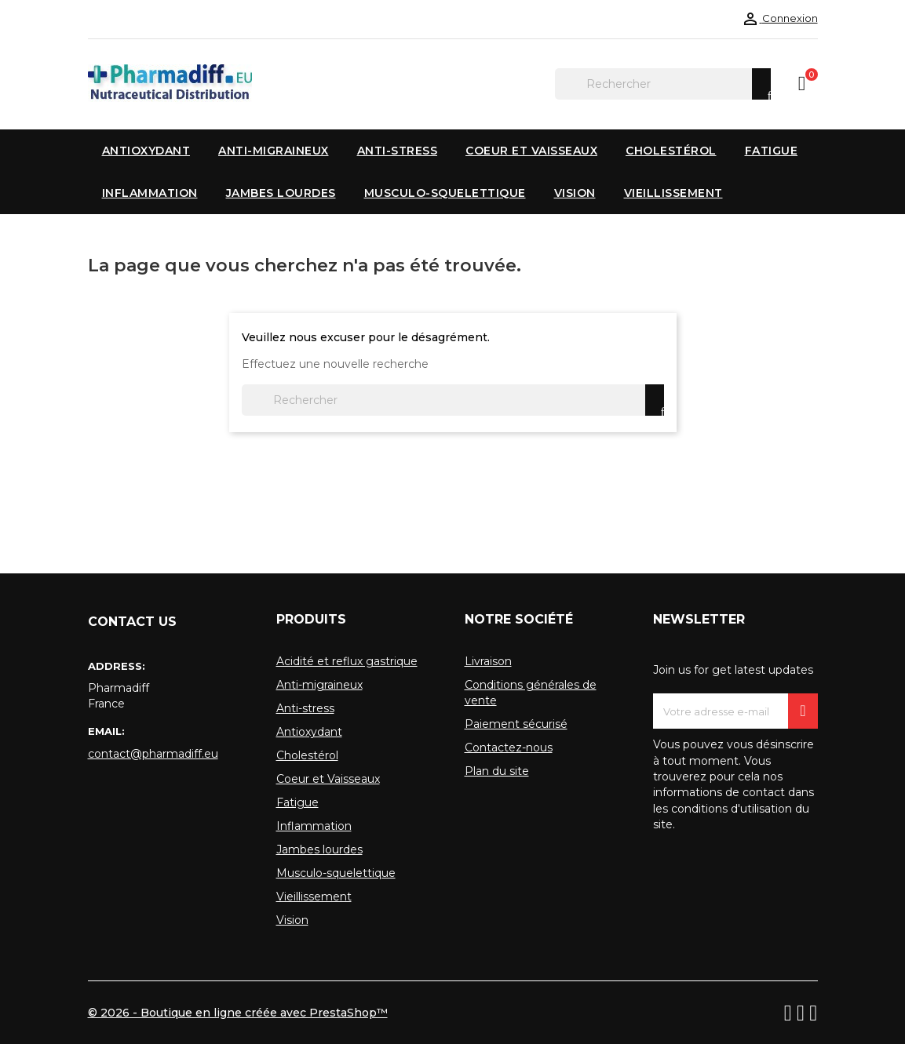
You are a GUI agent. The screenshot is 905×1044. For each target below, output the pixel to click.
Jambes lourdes (319, 849)
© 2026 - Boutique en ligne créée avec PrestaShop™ (238, 1013)
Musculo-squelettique (336, 873)
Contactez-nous (509, 747)
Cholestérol (307, 755)
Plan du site (497, 771)
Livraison (488, 661)
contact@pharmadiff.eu (153, 754)
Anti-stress (305, 708)
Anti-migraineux (319, 685)
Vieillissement (314, 896)
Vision (292, 920)
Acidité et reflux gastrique (347, 661)
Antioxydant (309, 732)
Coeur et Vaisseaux (328, 779)
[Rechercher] (663, 84)
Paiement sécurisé (516, 724)
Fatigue (297, 802)
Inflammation (314, 826)
